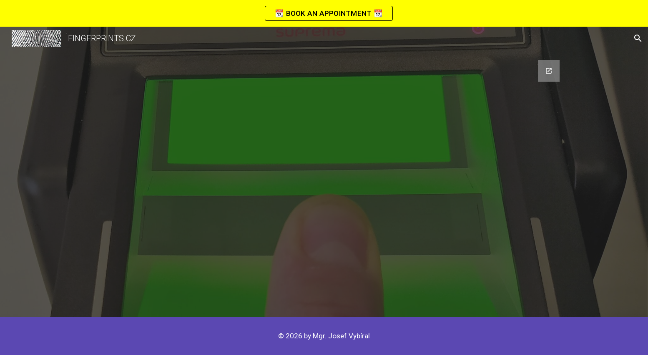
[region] (324, 13)
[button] (638, 38)
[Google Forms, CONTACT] (324, 183)
